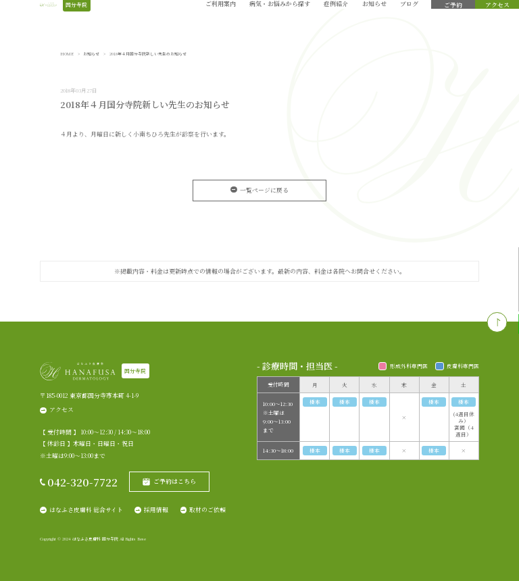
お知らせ (374, 19)
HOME (67, 54)
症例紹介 (336, 19)
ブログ (409, 19)
